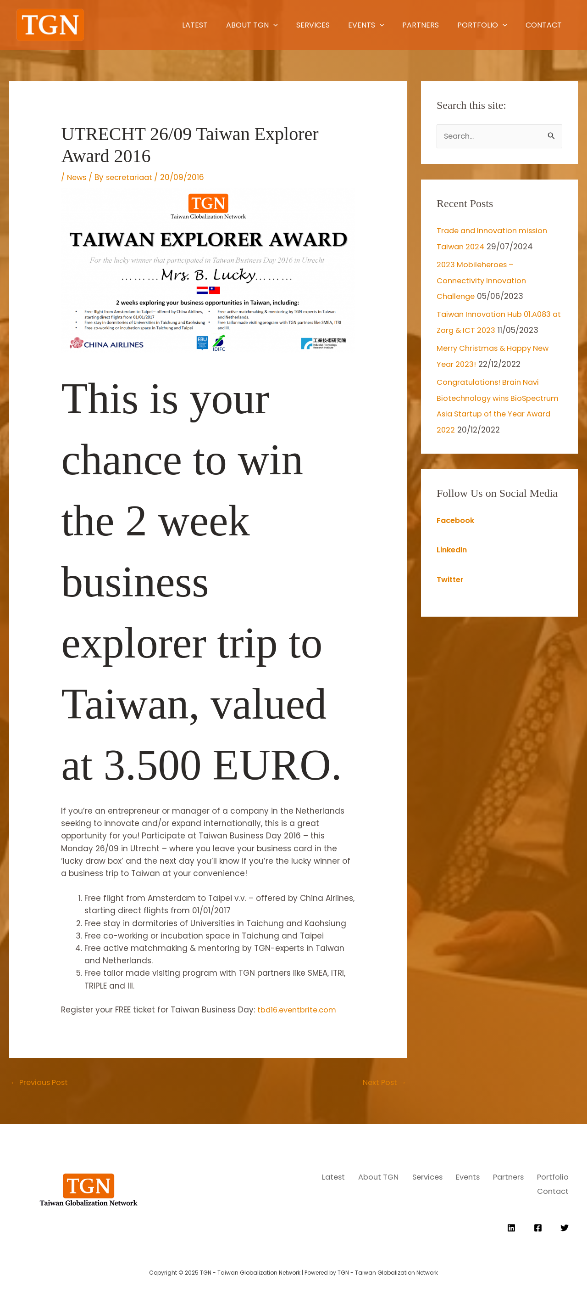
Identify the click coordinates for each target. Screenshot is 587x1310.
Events (326, 25)
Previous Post (41, 1082)
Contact (532, 25)
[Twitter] (564, 1225)
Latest (125, 25)
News (77, 177)
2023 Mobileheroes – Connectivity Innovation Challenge (484, 280)
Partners (389, 25)
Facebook (456, 531)
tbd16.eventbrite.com (298, 1009)
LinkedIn (453, 561)
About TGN (192, 25)
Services (263, 25)
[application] (213, 25)
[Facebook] (538, 1225)
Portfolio (461, 25)
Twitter (451, 590)
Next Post (383, 1082)
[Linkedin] (511, 1225)
